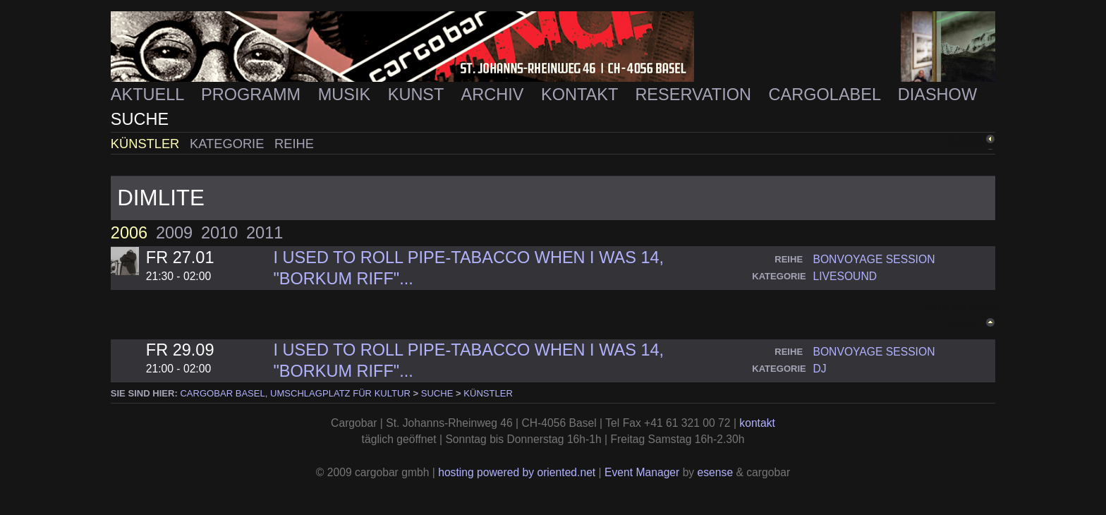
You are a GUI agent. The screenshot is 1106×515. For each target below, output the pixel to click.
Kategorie (228, 143)
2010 (219, 233)
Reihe (294, 143)
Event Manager (641, 472)
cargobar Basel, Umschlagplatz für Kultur (295, 393)
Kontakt (581, 94)
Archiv (494, 94)
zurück (965, 142)
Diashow (937, 94)
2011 (264, 233)
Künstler (147, 143)
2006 (129, 233)
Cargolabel (827, 94)
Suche (140, 119)
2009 (174, 233)
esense (716, 472)
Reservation (695, 94)
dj (819, 369)
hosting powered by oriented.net (516, 472)
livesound (845, 276)
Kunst (418, 94)
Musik (346, 94)
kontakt (757, 423)
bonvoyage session (874, 259)
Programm (253, 94)
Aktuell (149, 94)
